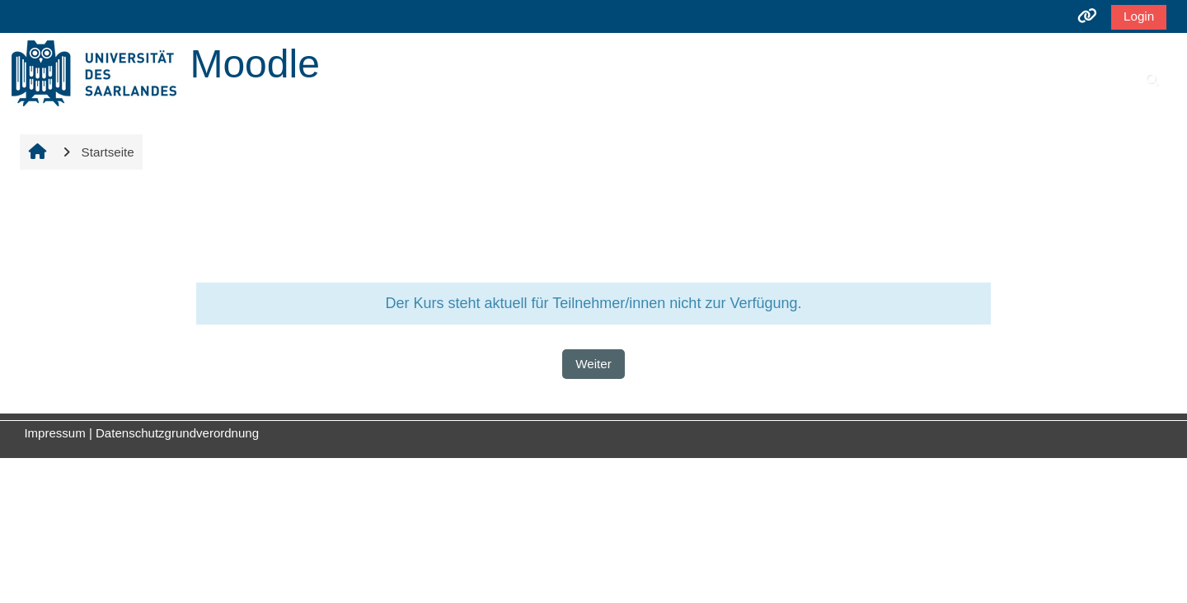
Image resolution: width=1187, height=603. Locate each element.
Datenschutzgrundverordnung (177, 433)
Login (1134, 16)
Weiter (593, 364)
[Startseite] (94, 72)
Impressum (54, 433)
